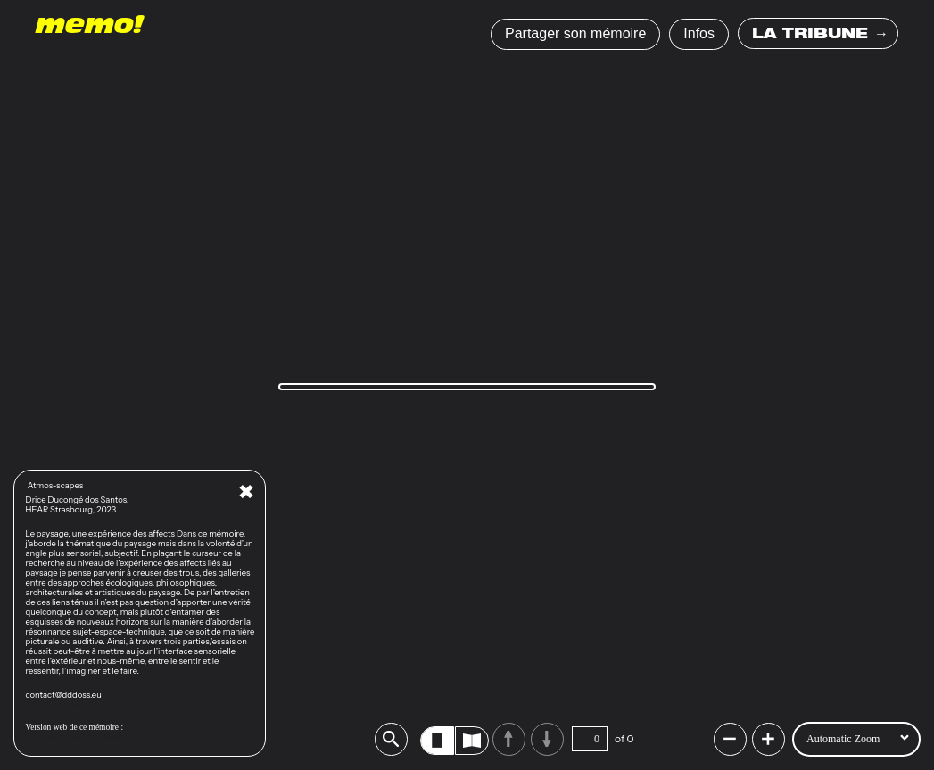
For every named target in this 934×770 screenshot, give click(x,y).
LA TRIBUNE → (820, 36)
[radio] (437, 740)
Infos (699, 33)
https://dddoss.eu (60, 704)
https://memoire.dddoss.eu (78, 736)
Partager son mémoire (575, 33)
